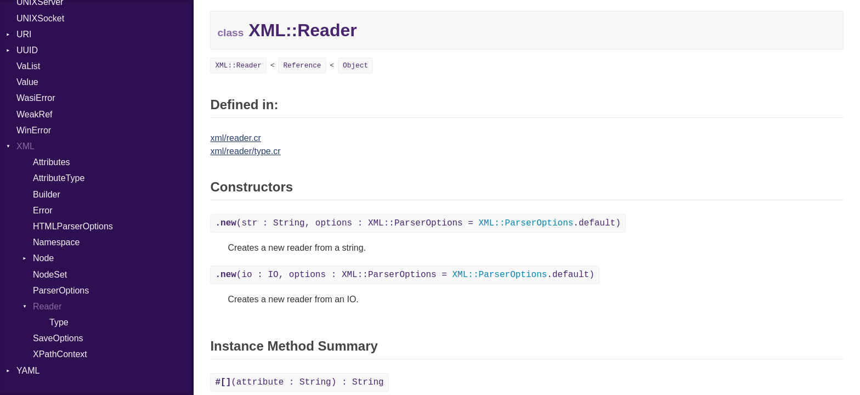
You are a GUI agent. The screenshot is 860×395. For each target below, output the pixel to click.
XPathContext (60, 354)
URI (24, 34)
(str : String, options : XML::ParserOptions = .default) (417, 223)
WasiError (35, 98)
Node (43, 258)
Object (355, 65)
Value (27, 82)
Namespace (56, 242)
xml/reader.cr (235, 138)
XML (25, 146)
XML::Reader (238, 65)
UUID (27, 50)
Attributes (51, 162)
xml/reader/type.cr (245, 151)
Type (59, 322)
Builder (46, 194)
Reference (302, 65)
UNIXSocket (40, 18)
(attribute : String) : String (299, 382)
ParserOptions (61, 290)
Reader (47, 306)
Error (43, 210)
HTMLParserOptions (73, 226)
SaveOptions (58, 338)
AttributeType (58, 178)
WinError (33, 130)
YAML (27, 370)
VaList (28, 66)
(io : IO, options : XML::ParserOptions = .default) (404, 275)
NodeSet (50, 274)
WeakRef (34, 114)
